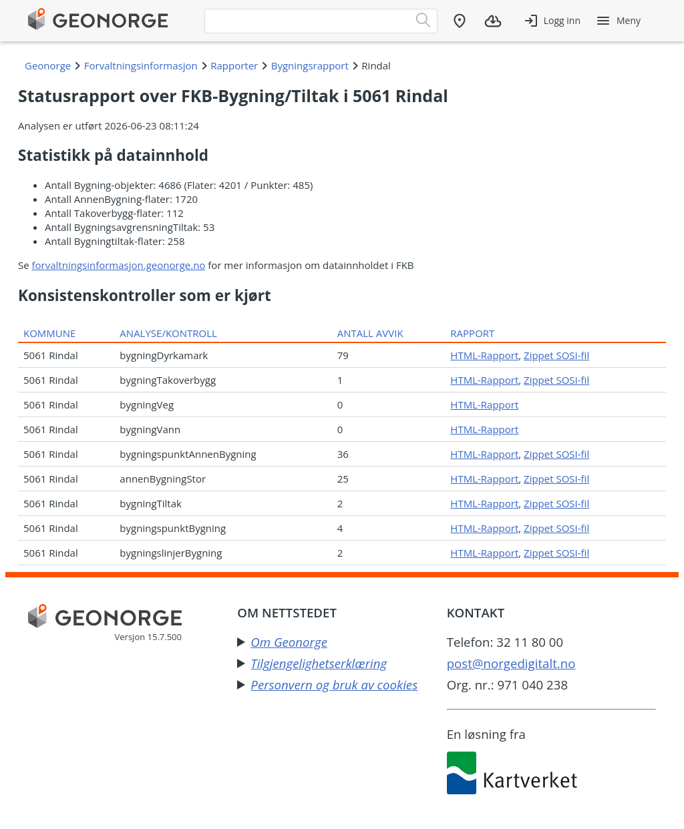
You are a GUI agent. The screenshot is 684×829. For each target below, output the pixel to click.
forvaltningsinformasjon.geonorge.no (119, 265)
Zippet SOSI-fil (556, 355)
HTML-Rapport (484, 355)
